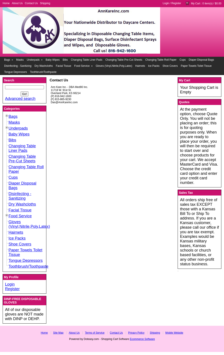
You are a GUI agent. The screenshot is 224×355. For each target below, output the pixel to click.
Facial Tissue (63, 65)
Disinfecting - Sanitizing (18, 65)
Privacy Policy (136, 332)
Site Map (58, 332)
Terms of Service (94, 332)
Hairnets (140, 65)
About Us (17, 3)
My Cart (195, 3)
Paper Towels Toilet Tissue (196, 65)
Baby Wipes (53, 59)
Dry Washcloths (44, 65)
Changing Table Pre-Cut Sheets (123, 59)
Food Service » (83, 65)
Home (6, 3)
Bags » (8, 59)
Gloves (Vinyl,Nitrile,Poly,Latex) (114, 65)
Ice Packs (153, 65)
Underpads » (34, 59)
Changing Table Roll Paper (161, 59)
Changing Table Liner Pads (86, 59)
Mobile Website (174, 332)
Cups (183, 59)
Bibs (65, 59)
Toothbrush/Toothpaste (43, 72)
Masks (20, 59)
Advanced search (20, 98)
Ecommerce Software (142, 339)
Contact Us (31, 3)
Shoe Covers (170, 65)
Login (166, 3)
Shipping (45, 3)
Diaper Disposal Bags (201, 59)
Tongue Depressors (15, 72)
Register (176, 3)
